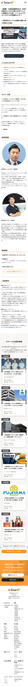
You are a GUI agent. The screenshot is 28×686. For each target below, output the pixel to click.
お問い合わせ (12, 580)
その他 (15, 648)
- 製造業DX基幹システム (8, 605)
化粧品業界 (16, 628)
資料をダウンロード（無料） (14, 551)
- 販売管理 (16, 620)
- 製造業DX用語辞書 (18, 679)
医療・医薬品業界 (17, 631)
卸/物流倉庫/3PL (17, 645)
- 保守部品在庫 (17, 617)
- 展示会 (15, 656)
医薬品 (5, 631)
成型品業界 (16, 638)
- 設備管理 (16, 614)
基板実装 (5, 636)
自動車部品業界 (17, 641)
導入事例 (16, 624)
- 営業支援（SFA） (17, 619)
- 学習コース (16, 680)
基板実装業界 (16, 640)
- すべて (15, 654)
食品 (5, 626)
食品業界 (15, 626)
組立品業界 (16, 635)
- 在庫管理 (16, 607)
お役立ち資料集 (7, 661)
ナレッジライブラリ (18, 676)
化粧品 (5, 628)
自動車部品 (6, 638)
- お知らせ (6, 682)
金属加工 (5, 635)
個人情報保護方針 (10, 327)
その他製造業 (16, 647)
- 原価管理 (16, 612)
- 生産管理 (16, 605)
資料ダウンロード (12, 575)
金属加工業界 (16, 636)
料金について (7, 652)
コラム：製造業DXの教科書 (18, 661)
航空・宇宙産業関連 (18, 643)
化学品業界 (16, 629)
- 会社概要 (6, 607)
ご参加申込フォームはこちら (14, 56)
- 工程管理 (16, 610)
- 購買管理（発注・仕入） (19, 608)
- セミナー (16, 657)
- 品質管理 (16, 615)
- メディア (6, 680)
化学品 (5, 629)
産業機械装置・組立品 (8, 633)
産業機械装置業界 (17, 633)
